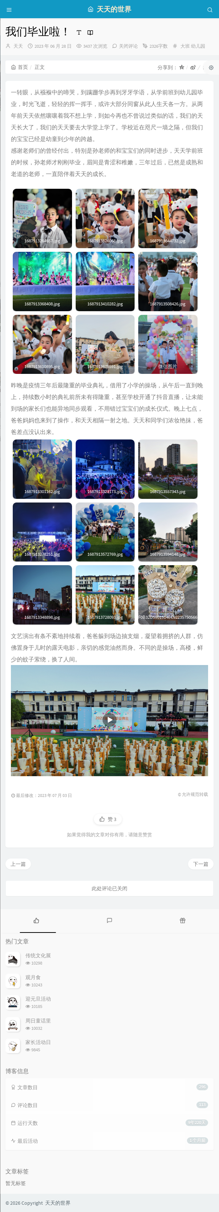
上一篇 (18, 864)
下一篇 (200, 864)
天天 (18, 46)
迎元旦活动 (38, 999)
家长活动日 (38, 1042)
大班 (185, 46)
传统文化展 (38, 955)
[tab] (36, 920)
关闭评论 (128, 46)
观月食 (33, 977)
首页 (19, 67)
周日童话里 (38, 1020)
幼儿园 (198, 46)
